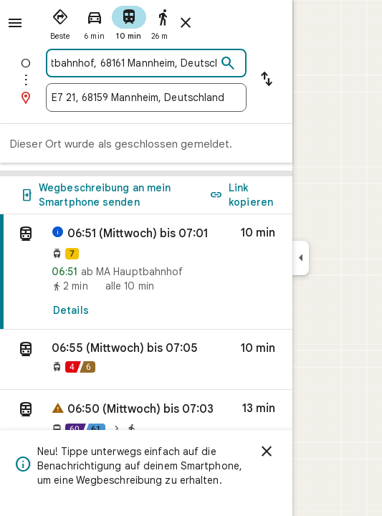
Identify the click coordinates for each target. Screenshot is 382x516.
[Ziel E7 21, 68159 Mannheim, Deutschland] (146, 97)
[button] (146, 360)
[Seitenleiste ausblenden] (300, 258)
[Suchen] (228, 64)
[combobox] (134, 63)
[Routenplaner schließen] (186, 23)
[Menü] (15, 23)
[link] (146, 272)
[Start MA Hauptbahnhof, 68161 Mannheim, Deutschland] (134, 63)
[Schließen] (266, 451)
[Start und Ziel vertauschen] (267, 80)
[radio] (60, 21)
